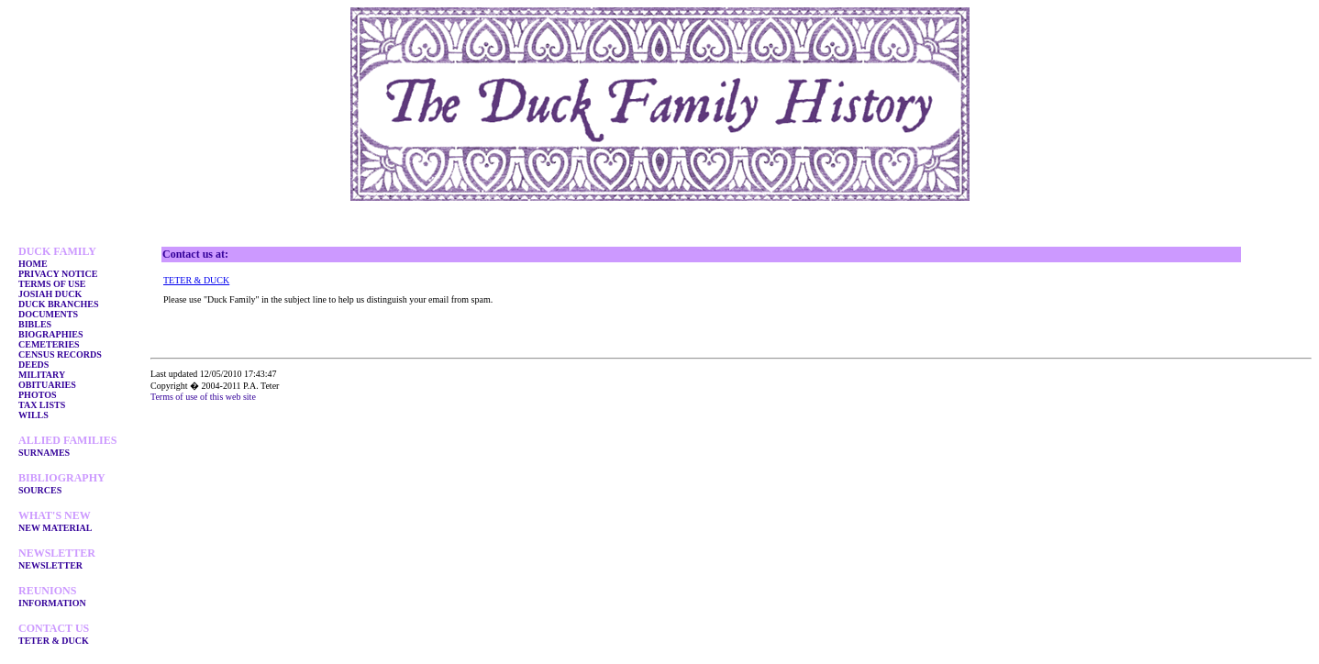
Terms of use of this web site (203, 397)
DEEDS (33, 365)
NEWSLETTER (50, 565)
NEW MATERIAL (55, 528)
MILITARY (41, 375)
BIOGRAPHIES (50, 334)
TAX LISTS (41, 405)
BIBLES (34, 324)
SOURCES (39, 490)
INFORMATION (52, 603)
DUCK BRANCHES (58, 304)
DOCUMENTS (48, 314)
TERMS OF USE (52, 284)
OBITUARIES (47, 385)
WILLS (33, 415)
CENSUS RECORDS (60, 354)
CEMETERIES (49, 344)
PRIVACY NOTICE (57, 274)
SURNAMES (44, 453)
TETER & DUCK (53, 641)
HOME (33, 264)
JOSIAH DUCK (50, 294)
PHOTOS (37, 395)
